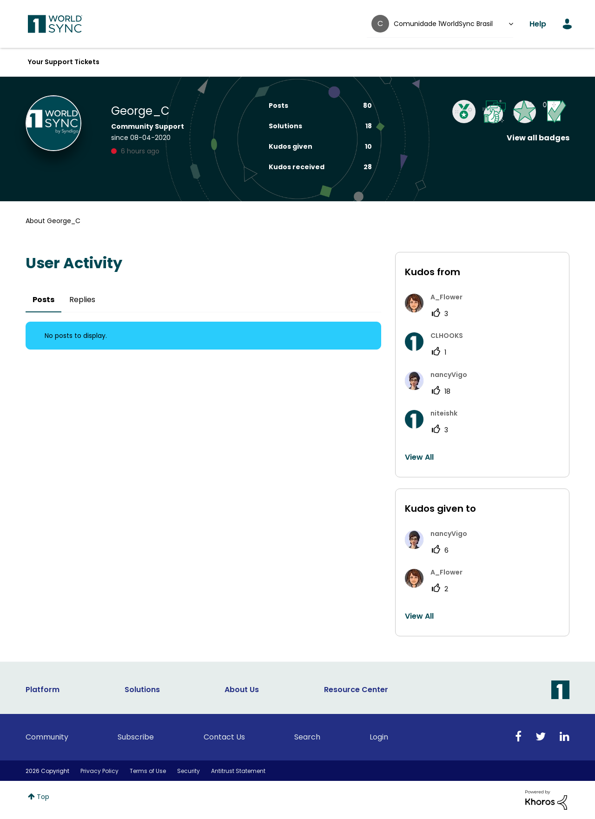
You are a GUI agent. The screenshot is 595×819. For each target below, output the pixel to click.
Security (188, 771)
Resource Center (356, 689)
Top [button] (43, 796)
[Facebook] (518, 737)
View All (419, 457)
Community (47, 737)
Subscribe (136, 737)
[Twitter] (541, 737)
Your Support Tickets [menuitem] (63, 61)
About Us (242, 689)
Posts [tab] (43, 299)
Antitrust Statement (238, 771)
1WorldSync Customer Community (55, 24)
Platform (43, 689)
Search (307, 737)
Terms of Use (148, 771)
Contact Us (224, 737)
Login (379, 737)
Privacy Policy (99, 771)
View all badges (538, 137)
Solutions (142, 689)
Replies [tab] (82, 299)
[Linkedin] (564, 737)
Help (537, 24)
